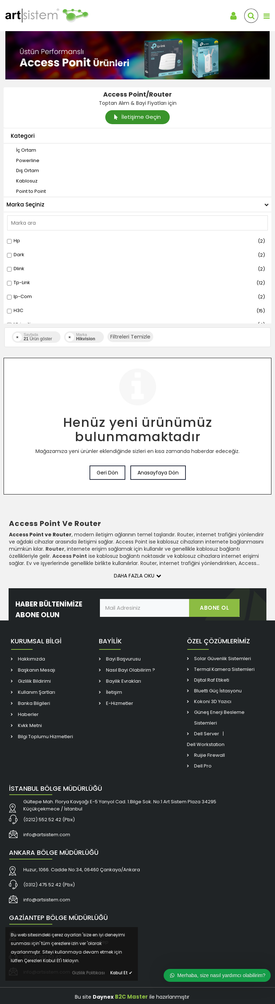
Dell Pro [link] (203, 765)
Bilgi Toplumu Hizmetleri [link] (45, 736)
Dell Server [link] (206, 733)
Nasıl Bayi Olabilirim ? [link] (130, 670)
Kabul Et (121, 973)
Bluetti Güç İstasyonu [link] (218, 690)
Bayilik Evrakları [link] (123, 681)
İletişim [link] (114, 692)
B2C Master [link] (131, 996)
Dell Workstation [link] (206, 744)
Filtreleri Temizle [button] (130, 336)
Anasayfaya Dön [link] (158, 472)
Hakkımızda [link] (31, 658)
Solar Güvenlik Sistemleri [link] (222, 658)
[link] (57, 16)
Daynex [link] (103, 996)
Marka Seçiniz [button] (137, 204)
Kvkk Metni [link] (30, 725)
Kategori (23, 136)
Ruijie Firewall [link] (209, 755)
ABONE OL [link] (214, 607)
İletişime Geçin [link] (137, 117)
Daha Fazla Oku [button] (137, 575)
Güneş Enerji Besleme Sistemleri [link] (219, 717)
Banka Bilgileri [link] (34, 703)
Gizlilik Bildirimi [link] (34, 681)
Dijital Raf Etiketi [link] (211, 680)
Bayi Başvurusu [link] (123, 658)
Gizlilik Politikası (88, 973)
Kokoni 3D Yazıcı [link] (212, 701)
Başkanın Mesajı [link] (36, 670)
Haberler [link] (28, 714)
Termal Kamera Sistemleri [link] (224, 669)
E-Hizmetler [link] (119, 703)
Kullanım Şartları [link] (36, 692)
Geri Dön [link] (107, 472)
